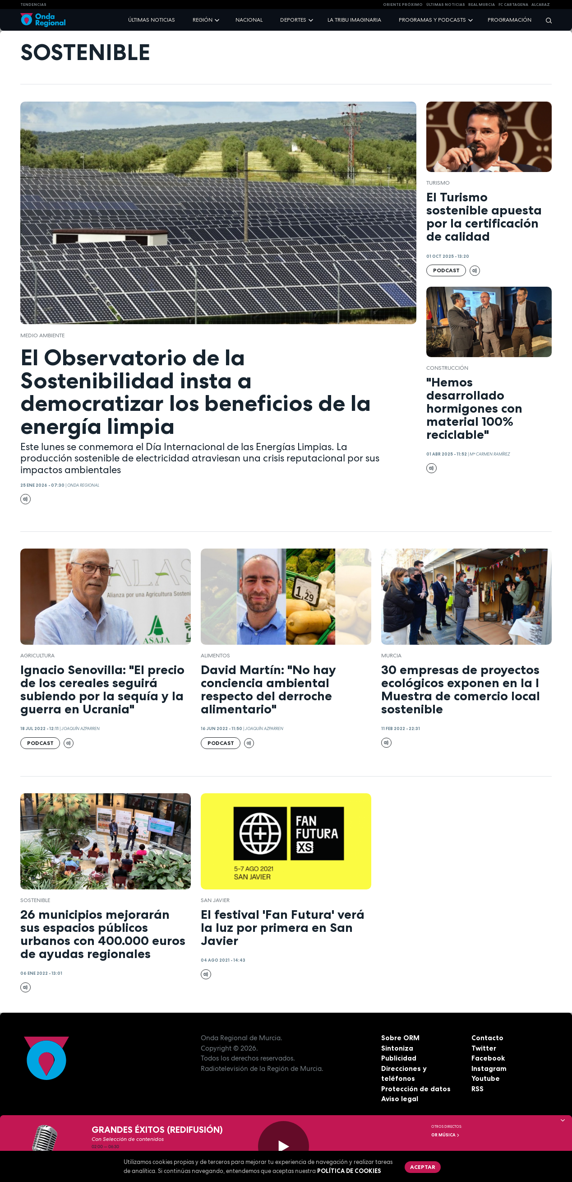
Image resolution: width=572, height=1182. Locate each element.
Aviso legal (399, 1098)
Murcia (391, 655)
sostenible (35, 900)
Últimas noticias (151, 19)
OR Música (445, 1135)
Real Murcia (481, 4)
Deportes (293, 19)
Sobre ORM (400, 1037)
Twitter (483, 1048)
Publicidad (398, 1058)
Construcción (447, 368)
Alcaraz (540, 4)
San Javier (215, 900)
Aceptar (422, 1166)
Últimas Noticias (445, 4)
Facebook (488, 1058)
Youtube (485, 1078)
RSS (477, 1088)
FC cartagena (513, 4)
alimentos (215, 655)
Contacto (487, 1037)
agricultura (37, 655)
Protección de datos (416, 1088)
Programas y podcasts (432, 19)
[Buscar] (546, 20)
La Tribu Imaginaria (354, 19)
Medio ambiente (42, 335)
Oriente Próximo (403, 4)
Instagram (489, 1068)
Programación (509, 19)
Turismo (438, 182)
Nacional (249, 19)
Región (202, 19)
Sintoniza (397, 1048)
